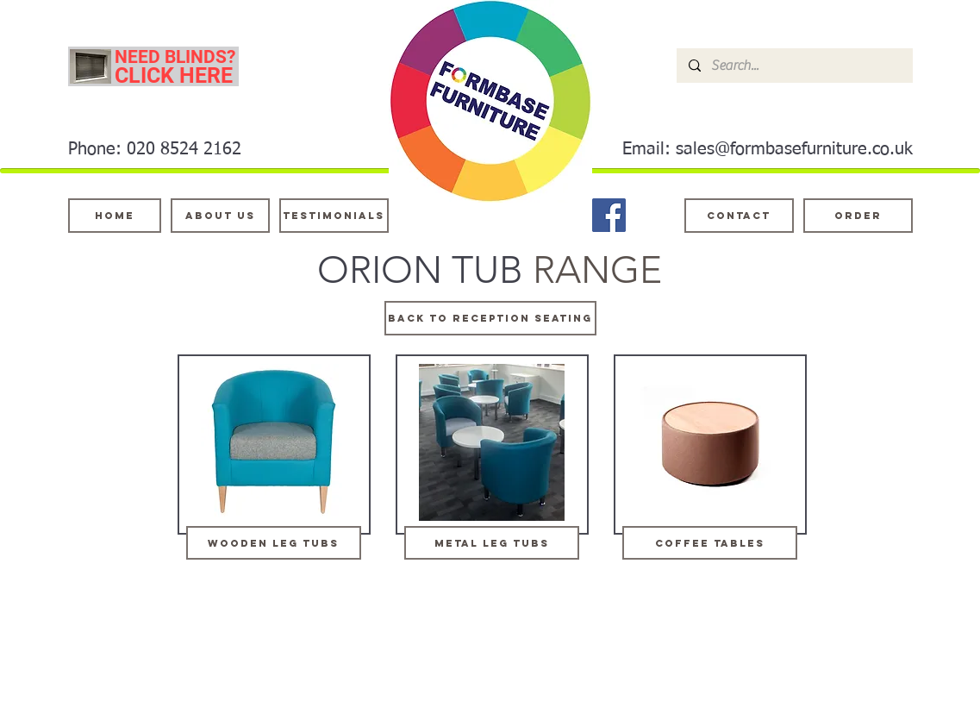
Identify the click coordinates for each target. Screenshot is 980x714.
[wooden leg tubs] (273, 543)
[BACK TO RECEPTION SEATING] (490, 318)
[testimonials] (334, 215)
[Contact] (739, 215)
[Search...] (794, 65)
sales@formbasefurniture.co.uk (794, 149)
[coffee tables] (709, 543)
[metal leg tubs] (491, 543)
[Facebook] (609, 215)
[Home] (114, 215)
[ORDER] (858, 215)
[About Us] (220, 215)
